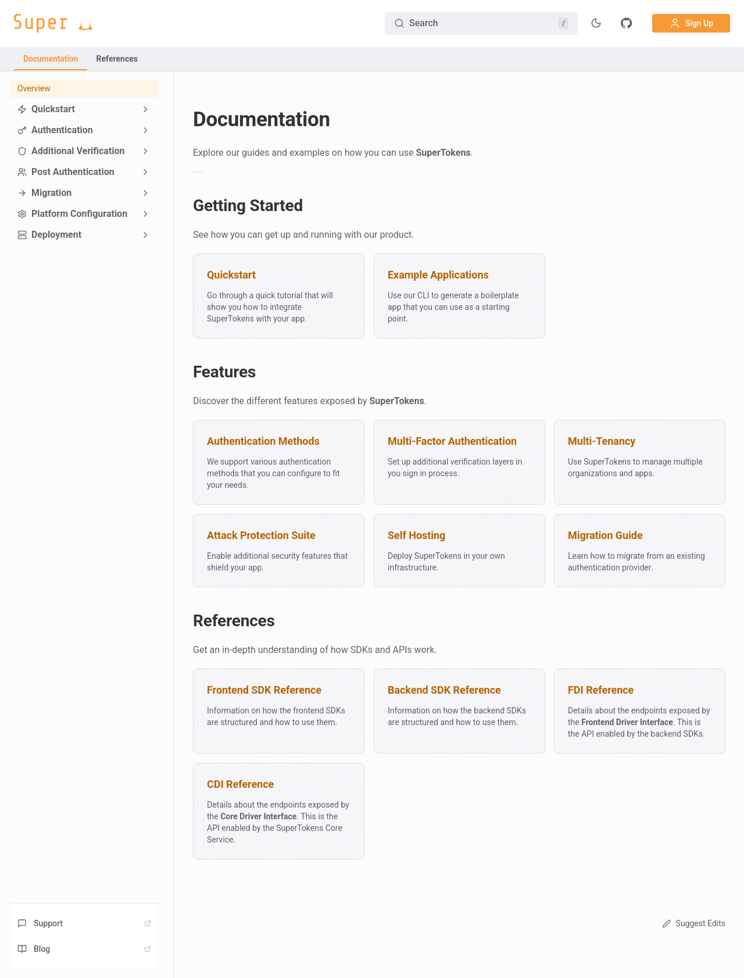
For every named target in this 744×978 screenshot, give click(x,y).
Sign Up (691, 23)
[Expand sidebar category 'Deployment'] (145, 235)
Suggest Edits (692, 923)
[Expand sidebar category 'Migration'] (145, 193)
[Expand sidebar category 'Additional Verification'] (145, 151)
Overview (34, 88)
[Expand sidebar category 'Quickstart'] (145, 109)
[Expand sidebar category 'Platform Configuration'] (145, 214)
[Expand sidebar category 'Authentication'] (145, 130)
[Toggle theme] (596, 23)
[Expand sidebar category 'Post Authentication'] (145, 172)
